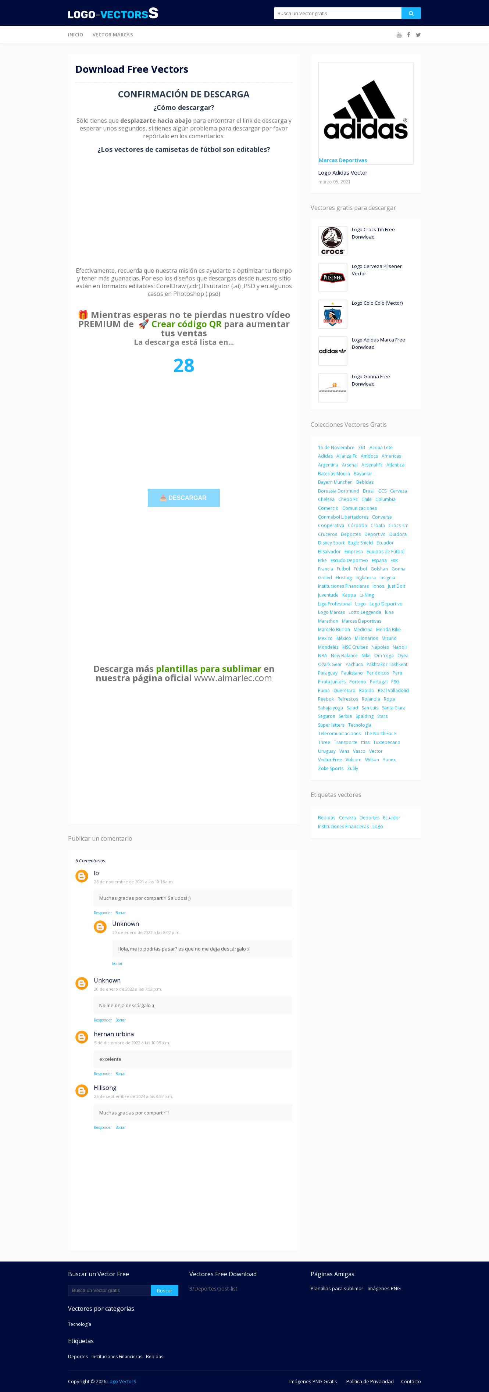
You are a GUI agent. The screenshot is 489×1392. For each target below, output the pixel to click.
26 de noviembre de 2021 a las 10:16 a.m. (134, 881)
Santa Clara (394, 708)
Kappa (349, 595)
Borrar (120, 912)
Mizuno (389, 638)
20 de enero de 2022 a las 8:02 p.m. (147, 932)
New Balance (344, 655)
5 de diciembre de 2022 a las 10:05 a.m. (132, 1042)
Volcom (353, 759)
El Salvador (329, 551)
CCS (382, 491)
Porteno (357, 682)
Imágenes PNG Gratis (313, 1381)
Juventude (328, 595)
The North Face (380, 733)
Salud (352, 708)
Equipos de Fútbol (385, 551)
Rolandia (371, 699)
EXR (394, 560)
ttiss (365, 742)
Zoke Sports (330, 768)
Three (324, 742)
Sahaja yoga (330, 708)
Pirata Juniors (332, 682)
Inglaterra (366, 578)
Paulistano (352, 673)
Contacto (411, 1381)
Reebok (326, 699)
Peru (397, 673)
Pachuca (354, 664)
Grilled (325, 578)
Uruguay (327, 751)
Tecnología (359, 725)
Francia (325, 569)
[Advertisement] (183, 210)
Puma (324, 690)
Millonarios (366, 638)
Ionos (378, 586)
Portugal (379, 682)
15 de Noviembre (336, 447)
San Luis (370, 708)
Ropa (389, 699)
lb (96, 873)
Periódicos (378, 673)
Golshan (379, 569)
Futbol (343, 569)
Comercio (328, 508)
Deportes (351, 534)
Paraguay (328, 673)
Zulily (352, 768)
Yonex (389, 759)
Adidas (325, 456)
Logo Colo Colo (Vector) (377, 303)
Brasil (369, 491)
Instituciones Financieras (343, 586)
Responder (103, 912)
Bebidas (365, 482)
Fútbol (360, 569)
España (379, 560)
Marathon (328, 621)
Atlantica (395, 465)
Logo (360, 604)
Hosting (344, 578)
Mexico (325, 638)
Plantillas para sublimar (337, 1288)
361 (362, 447)
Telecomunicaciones (339, 733)
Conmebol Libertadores (343, 517)
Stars (382, 716)
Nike (366, 655)
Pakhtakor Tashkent (387, 664)
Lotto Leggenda (365, 612)
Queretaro (344, 690)
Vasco (359, 751)
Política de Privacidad (370, 1381)
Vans (344, 751)
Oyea (402, 655)
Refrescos (348, 699)
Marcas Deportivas (361, 621)
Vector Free (330, 759)
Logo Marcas (331, 612)
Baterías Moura (334, 473)
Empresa (354, 551)
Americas (391, 456)
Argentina (328, 465)
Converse (382, 517)
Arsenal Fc (372, 465)
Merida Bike (388, 629)
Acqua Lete (381, 447)
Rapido (366, 690)
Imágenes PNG (384, 1288)
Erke (322, 560)
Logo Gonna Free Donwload (371, 380)
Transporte (345, 742)
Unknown (125, 924)
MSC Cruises (355, 647)
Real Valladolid (393, 690)
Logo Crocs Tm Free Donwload (373, 233)
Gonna (399, 569)
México (343, 638)
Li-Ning (367, 595)
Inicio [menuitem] (75, 34)
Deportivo (375, 534)
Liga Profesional (334, 604)
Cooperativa (331, 525)
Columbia (385, 499)
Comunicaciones (359, 508)
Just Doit (396, 586)
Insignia (387, 578)
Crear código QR (186, 324)
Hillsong (105, 1088)
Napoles (380, 647)
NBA (322, 655)
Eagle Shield (360, 543)
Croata (378, 525)
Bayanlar (363, 473)
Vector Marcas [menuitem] (113, 34)
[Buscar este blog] (109, 1290)
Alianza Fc (346, 456)
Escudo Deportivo (349, 560)
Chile (366, 499)
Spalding (365, 716)
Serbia (345, 716)
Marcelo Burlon (334, 629)
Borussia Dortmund (338, 491)
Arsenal (350, 465)
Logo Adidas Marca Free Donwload (378, 343)
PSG (395, 682)
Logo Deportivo (386, 604)
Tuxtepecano (386, 742)
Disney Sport (331, 543)
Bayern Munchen (335, 482)
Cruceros (327, 534)
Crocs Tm (398, 525)
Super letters (331, 725)
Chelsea (326, 499)
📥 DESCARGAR (184, 498)
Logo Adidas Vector (343, 172)
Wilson (372, 759)
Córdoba (357, 525)
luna (389, 612)
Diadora (398, 534)
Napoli (400, 647)
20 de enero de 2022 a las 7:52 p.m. (128, 989)
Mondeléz (328, 647)
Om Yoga (384, 655)
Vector (376, 751)
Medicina (363, 629)
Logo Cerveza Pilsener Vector (377, 270)
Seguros (326, 716)
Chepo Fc (348, 499)
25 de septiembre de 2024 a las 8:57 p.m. (133, 1096)
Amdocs (369, 456)
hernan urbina (114, 1034)
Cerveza (398, 491)
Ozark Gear (330, 664)
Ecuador (385, 543)
